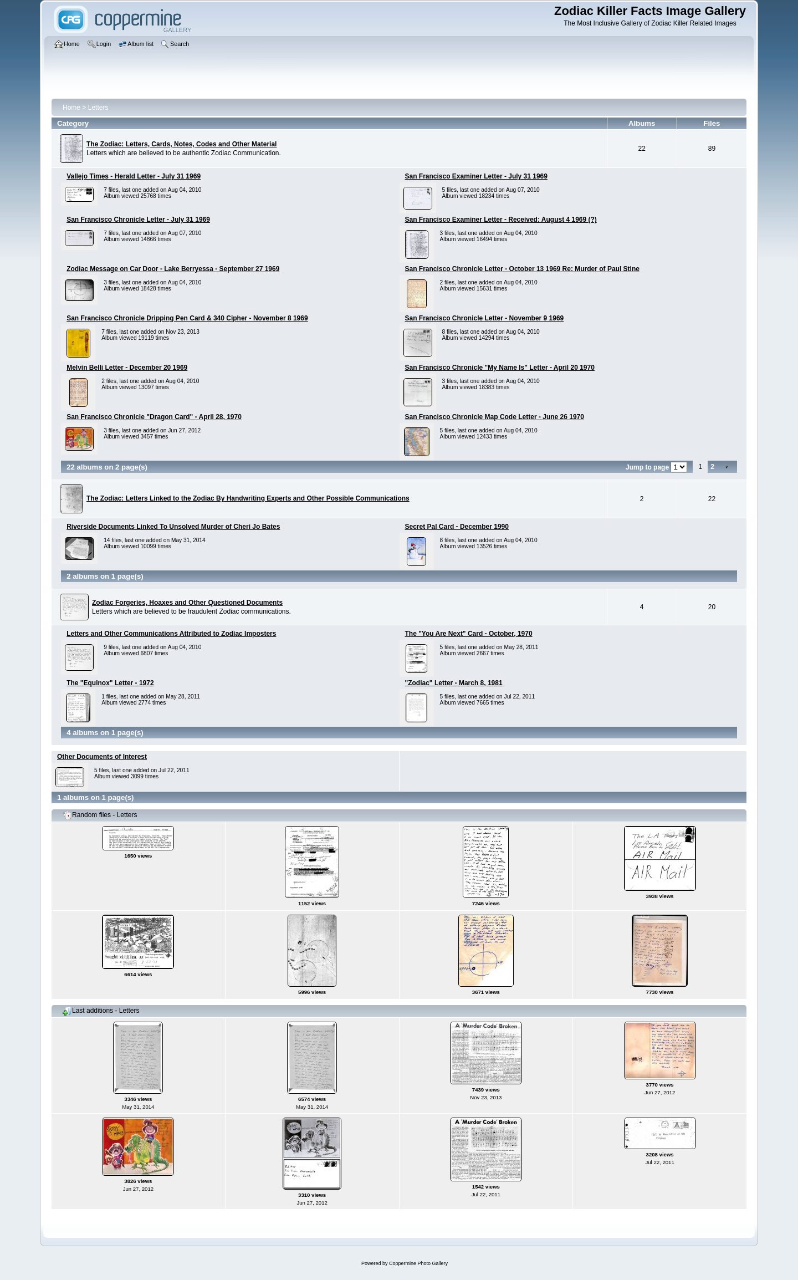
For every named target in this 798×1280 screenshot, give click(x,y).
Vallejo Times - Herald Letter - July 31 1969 (133, 176)
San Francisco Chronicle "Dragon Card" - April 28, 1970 (154, 417)
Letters (98, 107)
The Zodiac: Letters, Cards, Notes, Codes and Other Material (181, 144)
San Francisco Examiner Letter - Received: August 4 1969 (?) (501, 219)
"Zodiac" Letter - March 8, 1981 (454, 683)
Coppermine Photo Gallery (418, 1263)
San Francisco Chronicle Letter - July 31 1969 (138, 219)
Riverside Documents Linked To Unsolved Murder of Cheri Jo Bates (173, 527)
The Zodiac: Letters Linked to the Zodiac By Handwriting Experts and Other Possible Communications (248, 498)
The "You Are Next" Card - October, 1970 (469, 634)
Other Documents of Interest (102, 757)
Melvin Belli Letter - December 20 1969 (126, 367)
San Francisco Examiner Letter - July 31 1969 (476, 176)
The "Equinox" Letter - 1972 (110, 683)
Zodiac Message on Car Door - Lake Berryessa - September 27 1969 (172, 269)
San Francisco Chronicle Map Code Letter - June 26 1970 (494, 417)
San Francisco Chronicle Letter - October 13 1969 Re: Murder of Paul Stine (522, 269)
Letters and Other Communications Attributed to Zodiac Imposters (171, 634)
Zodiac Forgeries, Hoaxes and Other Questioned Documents (187, 602)
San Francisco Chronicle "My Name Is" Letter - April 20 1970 (500, 367)
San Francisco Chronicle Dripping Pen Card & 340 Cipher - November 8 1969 (187, 318)
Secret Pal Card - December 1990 (457, 527)
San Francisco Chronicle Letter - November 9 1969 (484, 318)
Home (71, 107)
